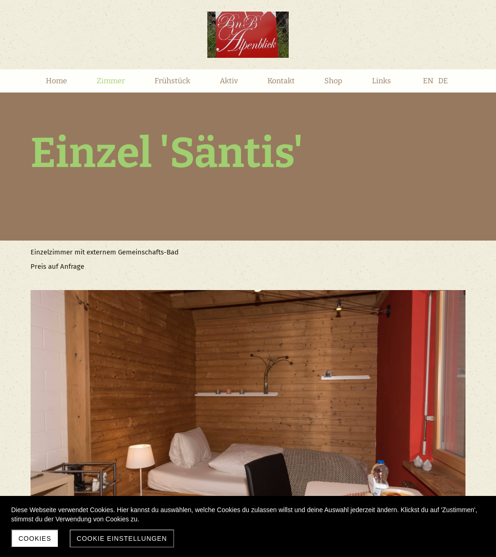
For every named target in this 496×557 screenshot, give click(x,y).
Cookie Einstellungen (122, 538)
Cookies (35, 538)
